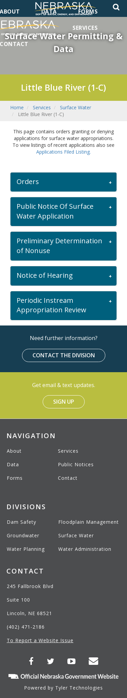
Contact (68, 478)
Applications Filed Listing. (63, 152)
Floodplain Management (88, 522)
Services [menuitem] (85, 27)
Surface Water (75, 107)
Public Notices (76, 464)
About (14, 451)
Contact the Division (64, 355)
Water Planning (26, 549)
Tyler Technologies (79, 687)
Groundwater (23, 535)
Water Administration (84, 549)
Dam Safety (21, 522)
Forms (15, 478)
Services (42, 107)
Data (13, 464)
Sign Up (63, 401)
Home (17, 107)
